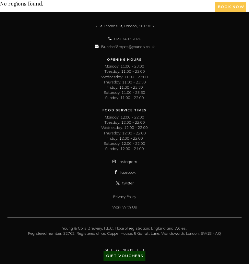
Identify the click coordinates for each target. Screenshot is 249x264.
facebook (125, 172)
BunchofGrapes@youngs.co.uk (125, 46)
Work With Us (124, 207)
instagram (124, 161)
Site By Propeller (124, 250)
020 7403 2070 (124, 38)
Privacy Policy (124, 196)
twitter (125, 183)
